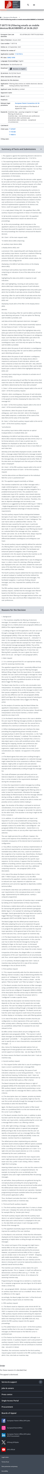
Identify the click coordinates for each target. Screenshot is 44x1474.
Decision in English (18, 69)
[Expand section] (40, 1382)
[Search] (28, 5)
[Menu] (34, 5)
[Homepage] (1, 17)
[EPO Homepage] (12, 5)
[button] (22, 149)
